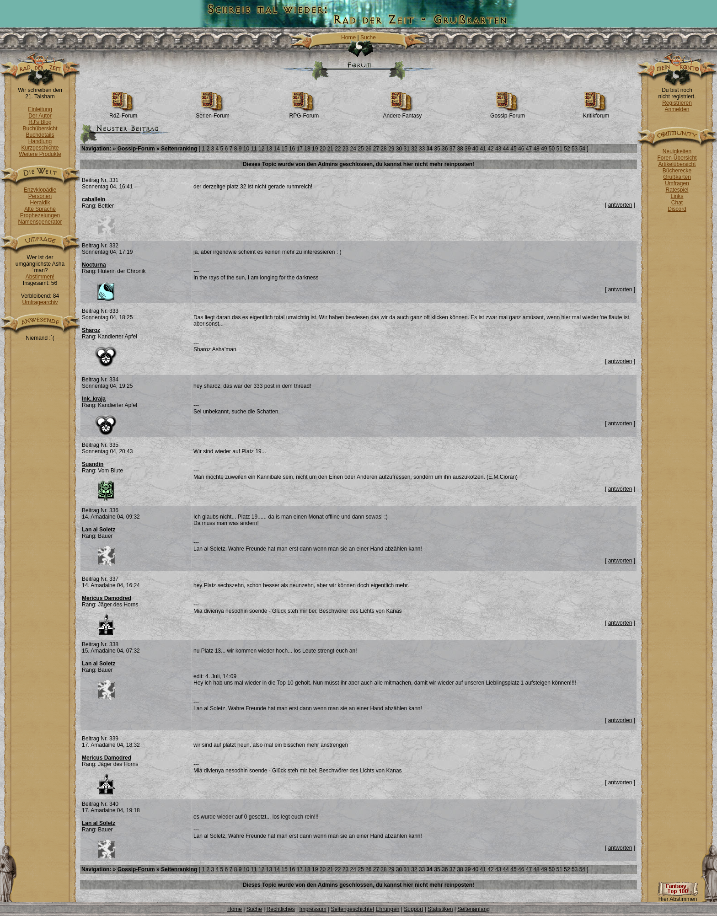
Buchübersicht (39, 128)
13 (269, 148)
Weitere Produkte (40, 154)
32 (414, 148)
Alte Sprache (40, 209)
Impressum (312, 909)
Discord (677, 209)
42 (490, 148)
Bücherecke (677, 170)
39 (468, 148)
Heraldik (40, 202)
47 (529, 148)
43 (498, 148)
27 (376, 148)
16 (292, 148)
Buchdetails (40, 135)
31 (406, 148)
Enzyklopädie (40, 190)
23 (345, 148)
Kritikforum (596, 113)
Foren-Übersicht (676, 158)
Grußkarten (677, 177)
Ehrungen (387, 909)
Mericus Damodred (106, 598)
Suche (368, 37)
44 (506, 148)
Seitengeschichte (352, 909)
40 (475, 148)
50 (552, 148)
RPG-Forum (304, 113)
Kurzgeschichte (40, 148)
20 (323, 148)
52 (567, 148)
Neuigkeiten (677, 151)
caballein (93, 199)
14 (277, 148)
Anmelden (676, 109)
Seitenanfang (473, 909)
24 (353, 148)
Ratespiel (676, 190)
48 (536, 148)
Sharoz (91, 330)
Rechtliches (281, 909)
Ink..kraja (94, 399)
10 (246, 148)
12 (261, 148)
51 (559, 148)
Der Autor (40, 115)
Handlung (40, 141)
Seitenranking (179, 148)
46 (521, 148)
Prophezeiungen (40, 215)
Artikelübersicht (677, 164)
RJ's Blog (39, 122)
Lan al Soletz (98, 529)
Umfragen (677, 183)
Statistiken (440, 909)
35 (437, 148)
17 (300, 148)
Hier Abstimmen (678, 896)
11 (254, 148)
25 (361, 148)
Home (348, 37)
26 (368, 148)
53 (575, 148)
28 (383, 148)
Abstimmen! (40, 276)
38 (460, 148)
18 (307, 148)
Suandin (92, 464)
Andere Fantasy (402, 113)
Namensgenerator (40, 222)
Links (676, 196)
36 (445, 148)
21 (330, 148)
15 (284, 148)
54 (582, 148)
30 (399, 148)
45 (513, 148)
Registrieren (677, 103)
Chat (677, 202)
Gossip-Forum (507, 113)
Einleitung (40, 109)
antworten (620, 205)
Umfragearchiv (40, 302)
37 (452, 148)
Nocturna (94, 265)
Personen (40, 196)
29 (391, 148)
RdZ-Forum (123, 113)
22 (338, 148)
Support (413, 909)
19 (315, 148)
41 (483, 148)
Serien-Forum (212, 113)
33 (422, 148)
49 (544, 148)
